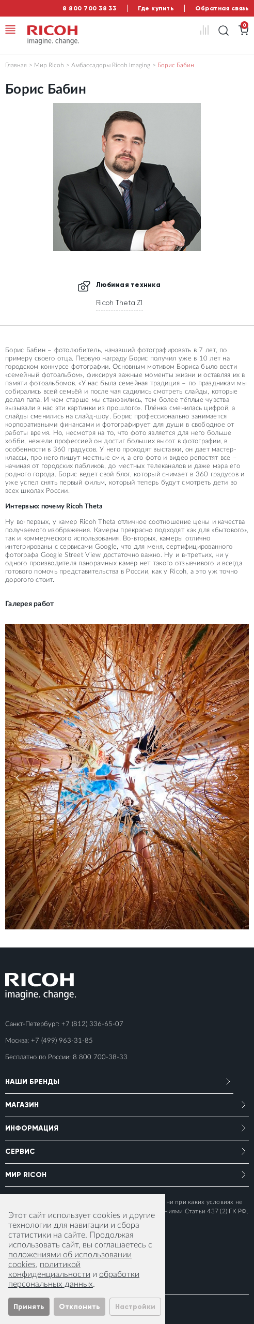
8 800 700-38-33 (100, 1057)
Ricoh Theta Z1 (119, 303)
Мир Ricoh (49, 65)
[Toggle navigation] (10, 29)
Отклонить (79, 1306)
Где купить (156, 8)
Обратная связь (222, 8)
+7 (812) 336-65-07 (92, 1024)
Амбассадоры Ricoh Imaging (110, 65)
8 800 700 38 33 (89, 8)
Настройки (135, 1306)
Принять (28, 1306)
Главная (16, 65)
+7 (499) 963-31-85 (62, 1040)
